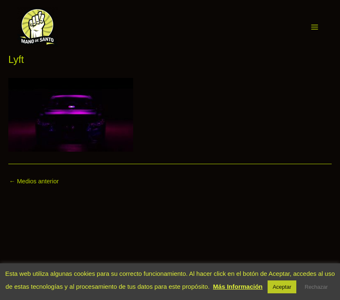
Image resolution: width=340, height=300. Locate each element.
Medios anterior (34, 181)
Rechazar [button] (316, 287)
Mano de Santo (70, 27)
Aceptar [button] (282, 287)
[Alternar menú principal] (314, 27)
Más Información (238, 286)
